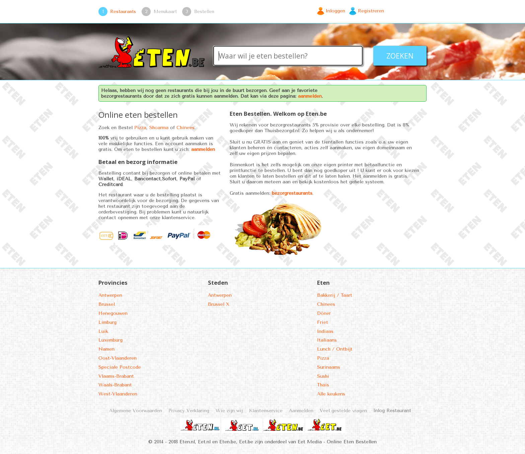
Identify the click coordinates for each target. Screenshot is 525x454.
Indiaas (325, 331)
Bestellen (204, 11)
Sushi (323, 376)
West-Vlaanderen (117, 394)
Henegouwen (113, 313)
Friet (322, 322)
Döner (324, 313)
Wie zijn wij (229, 411)
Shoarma (158, 127)
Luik (103, 331)
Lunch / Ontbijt (335, 349)
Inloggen (335, 11)
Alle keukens (331, 394)
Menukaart (165, 11)
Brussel (106, 304)
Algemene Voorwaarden (135, 411)
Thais (323, 385)
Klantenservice (266, 411)
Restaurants (123, 11)
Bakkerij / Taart (334, 295)
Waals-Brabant (115, 385)
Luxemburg (110, 340)
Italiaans (327, 340)
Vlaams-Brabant (116, 376)
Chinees (185, 127)
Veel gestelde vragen (343, 411)
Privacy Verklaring (188, 411)
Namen (106, 349)
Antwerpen (110, 295)
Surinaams (328, 367)
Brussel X (218, 304)
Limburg (107, 322)
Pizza (140, 127)
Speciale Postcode (119, 367)
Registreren (371, 11)
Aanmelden (301, 411)
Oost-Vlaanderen (117, 358)
